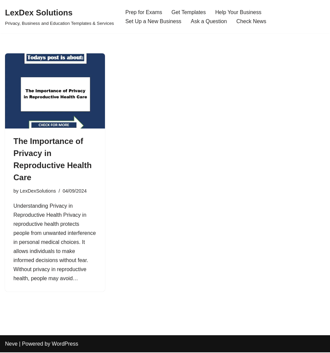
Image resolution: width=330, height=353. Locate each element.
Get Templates (189, 12)
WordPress (65, 344)
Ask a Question (209, 21)
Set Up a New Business (153, 21)
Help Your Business (239, 12)
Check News (252, 21)
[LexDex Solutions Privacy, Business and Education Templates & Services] (59, 16)
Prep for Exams (143, 12)
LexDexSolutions (38, 191)
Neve (11, 344)
